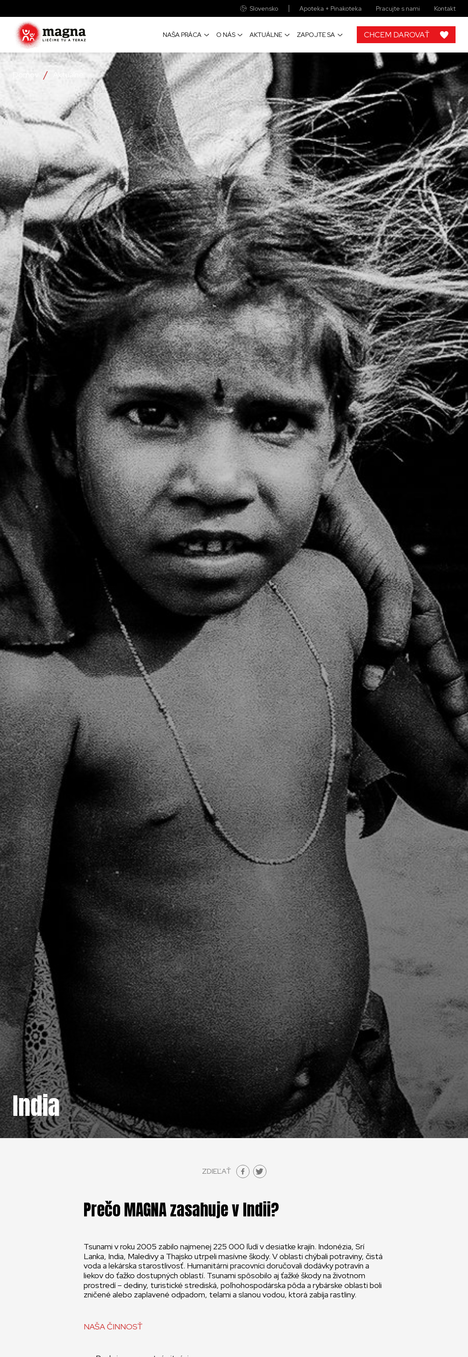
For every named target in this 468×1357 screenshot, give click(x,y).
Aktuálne (266, 35)
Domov (25, 75)
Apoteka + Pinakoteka (330, 8)
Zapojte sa (316, 35)
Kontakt (445, 8)
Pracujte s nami (398, 8)
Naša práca (182, 35)
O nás (225, 35)
